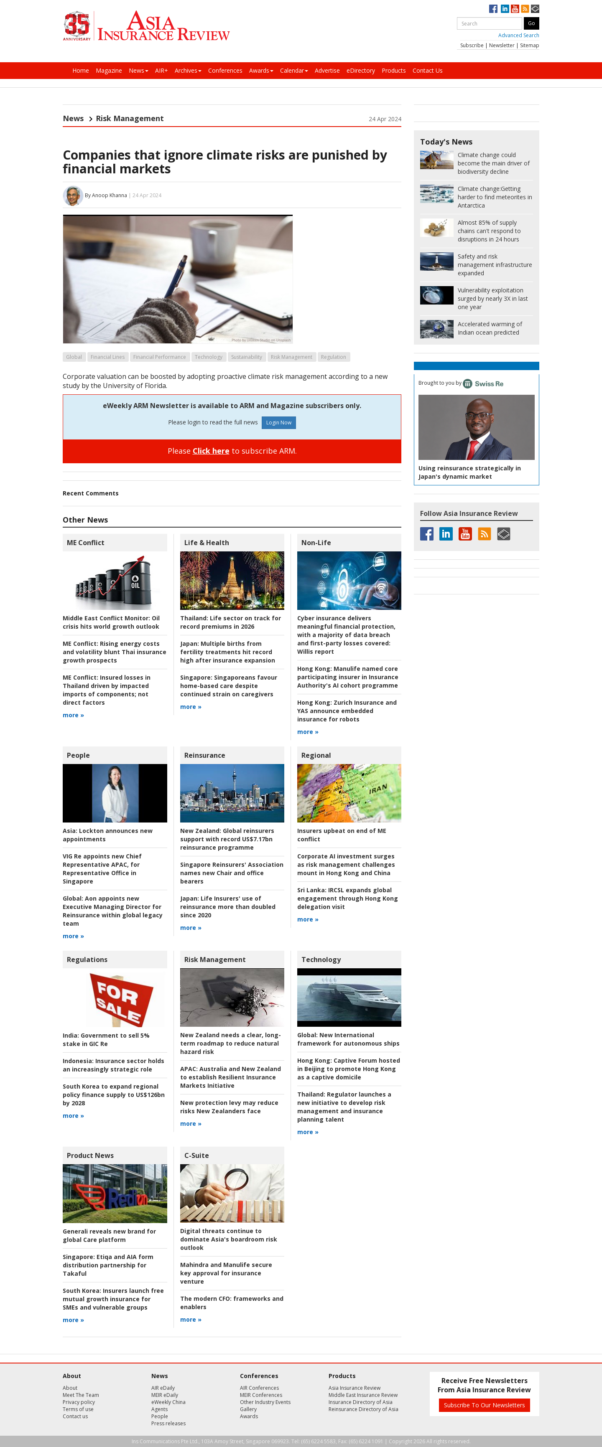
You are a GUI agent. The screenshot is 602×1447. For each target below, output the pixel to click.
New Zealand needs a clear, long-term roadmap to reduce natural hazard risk (230, 1043)
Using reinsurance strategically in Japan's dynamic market (469, 472)
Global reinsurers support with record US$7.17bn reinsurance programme (227, 839)
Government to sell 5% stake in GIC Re (106, 1039)
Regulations (87, 959)
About (70, 1387)
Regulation (333, 356)
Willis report (346, 634)
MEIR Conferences (261, 1395)
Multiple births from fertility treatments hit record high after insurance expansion (227, 652)
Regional (316, 755)
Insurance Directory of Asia (361, 1402)
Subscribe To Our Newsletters (484, 1405)
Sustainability (246, 356)
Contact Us (428, 70)
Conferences (225, 70)
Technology (208, 356)
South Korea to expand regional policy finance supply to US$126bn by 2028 (114, 1094)
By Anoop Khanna (106, 195)
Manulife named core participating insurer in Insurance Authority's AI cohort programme (347, 677)
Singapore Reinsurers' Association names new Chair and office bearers (231, 873)
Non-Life (316, 542)
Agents (159, 1409)
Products (394, 70)
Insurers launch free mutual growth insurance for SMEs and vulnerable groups (113, 1299)
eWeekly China (168, 1402)
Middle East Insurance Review (363, 1395)
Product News (90, 1155)
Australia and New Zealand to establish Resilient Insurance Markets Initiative (230, 1077)
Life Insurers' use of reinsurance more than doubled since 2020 (227, 906)
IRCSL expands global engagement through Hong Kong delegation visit (347, 898)
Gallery (248, 1409)
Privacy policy (79, 1402)
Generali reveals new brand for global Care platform (109, 1235)
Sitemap (529, 45)
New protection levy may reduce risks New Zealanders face (229, 1107)
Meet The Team (81, 1395)
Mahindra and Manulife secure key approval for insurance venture (226, 1273)
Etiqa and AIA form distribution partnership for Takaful (108, 1265)
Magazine (109, 70)
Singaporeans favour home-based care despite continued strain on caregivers (228, 685)
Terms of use (78, 1409)
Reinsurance (204, 755)
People (78, 755)
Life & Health (206, 542)
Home (80, 70)
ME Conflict (86, 542)
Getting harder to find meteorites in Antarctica (495, 197)
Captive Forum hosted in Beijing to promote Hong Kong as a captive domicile (348, 1068)
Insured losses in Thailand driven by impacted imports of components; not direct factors (106, 689)
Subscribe (472, 45)
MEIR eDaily (164, 1395)
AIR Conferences (259, 1387)
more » (73, 715)
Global (74, 356)
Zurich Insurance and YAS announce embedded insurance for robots (347, 710)
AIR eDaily (163, 1387)
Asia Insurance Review (354, 1387)
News (138, 70)
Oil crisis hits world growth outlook (111, 622)
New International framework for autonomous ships (348, 1039)
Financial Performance (159, 356)
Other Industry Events (265, 1402)
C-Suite (196, 1155)
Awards (261, 70)
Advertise (327, 70)
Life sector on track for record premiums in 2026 (230, 622)
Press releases (168, 1423)
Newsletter (502, 45)
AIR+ (161, 70)
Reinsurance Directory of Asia (363, 1409)
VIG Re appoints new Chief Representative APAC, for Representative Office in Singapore (102, 868)
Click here (211, 451)
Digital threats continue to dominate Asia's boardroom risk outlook (228, 1239)
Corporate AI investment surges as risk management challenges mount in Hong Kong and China (346, 864)
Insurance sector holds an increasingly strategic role (113, 1065)
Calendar (294, 70)
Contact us (75, 1416)
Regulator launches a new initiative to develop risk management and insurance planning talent (344, 1106)
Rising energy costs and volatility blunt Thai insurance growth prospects (114, 652)
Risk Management (130, 118)
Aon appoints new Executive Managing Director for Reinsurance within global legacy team (113, 910)
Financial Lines (108, 356)
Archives (188, 70)
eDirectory (361, 70)
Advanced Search (518, 35)
